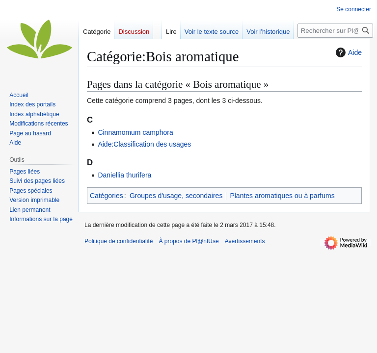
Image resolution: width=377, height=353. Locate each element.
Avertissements (245, 241)
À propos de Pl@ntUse (188, 241)
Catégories (106, 196)
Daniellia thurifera (124, 175)
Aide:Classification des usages (144, 144)
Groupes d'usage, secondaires (176, 196)
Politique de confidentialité (118, 241)
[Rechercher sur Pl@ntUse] (335, 31)
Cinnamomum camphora (135, 132)
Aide (347, 52)
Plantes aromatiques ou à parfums (282, 196)
